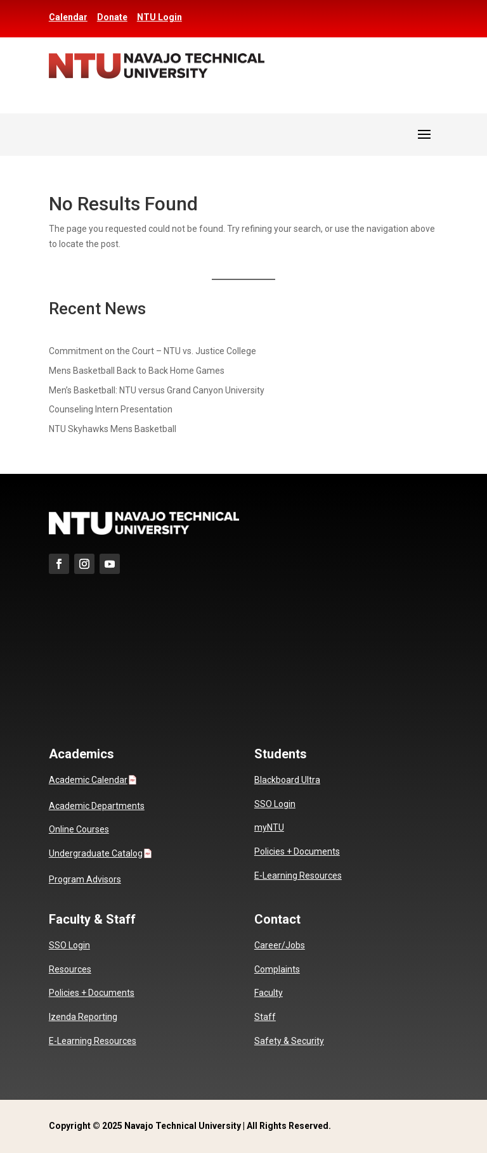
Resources (70, 969)
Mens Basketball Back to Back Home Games (136, 371)
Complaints (277, 969)
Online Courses (79, 829)
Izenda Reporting (83, 1017)
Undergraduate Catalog (96, 853)
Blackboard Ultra (287, 780)
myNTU (269, 827)
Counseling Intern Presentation (110, 409)
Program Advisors (85, 879)
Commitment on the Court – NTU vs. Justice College (152, 351)
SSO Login (274, 804)
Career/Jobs (279, 945)
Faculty (268, 993)
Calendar (68, 17)
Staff (265, 1017)
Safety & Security (289, 1041)
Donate (112, 17)
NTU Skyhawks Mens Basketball (112, 429)
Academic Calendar (88, 780)
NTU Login (159, 17)
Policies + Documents (297, 851)
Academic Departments (97, 806)
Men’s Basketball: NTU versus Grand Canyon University (156, 390)
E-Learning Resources (298, 875)
